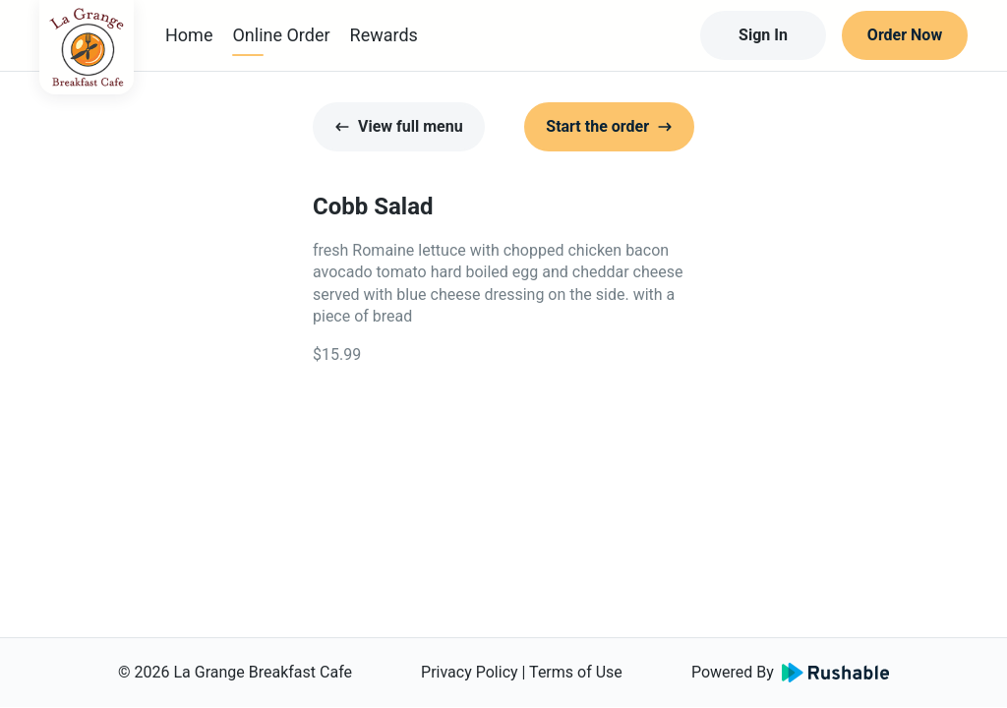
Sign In (763, 35)
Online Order (280, 35)
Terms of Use (575, 672)
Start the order (609, 126)
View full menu (398, 126)
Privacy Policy (469, 672)
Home (188, 35)
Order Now (904, 35)
